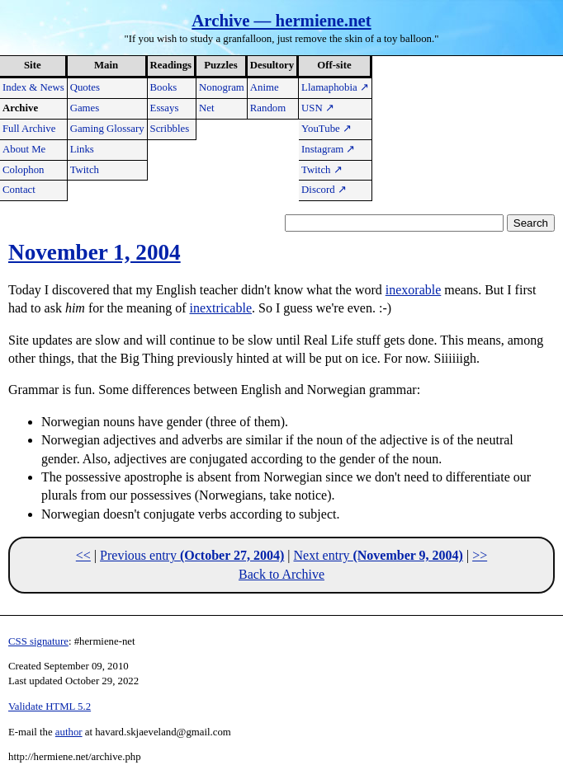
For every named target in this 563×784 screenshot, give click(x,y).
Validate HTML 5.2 (49, 706)
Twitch (84, 170)
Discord (324, 189)
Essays (164, 108)
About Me (23, 149)
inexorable (414, 290)
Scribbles (170, 128)
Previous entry (192, 555)
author (69, 732)
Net (206, 108)
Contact (18, 189)
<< (83, 555)
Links (82, 149)
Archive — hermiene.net (281, 20)
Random (268, 108)
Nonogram (221, 87)
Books (163, 87)
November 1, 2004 (94, 252)
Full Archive (28, 128)
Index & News (33, 87)
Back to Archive (281, 574)
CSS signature (38, 641)
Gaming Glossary (107, 128)
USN (317, 108)
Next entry (377, 555)
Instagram (328, 149)
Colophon (23, 170)
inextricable (221, 308)
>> (479, 555)
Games (85, 108)
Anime (264, 87)
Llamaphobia (335, 87)
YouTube (326, 128)
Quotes (85, 87)
